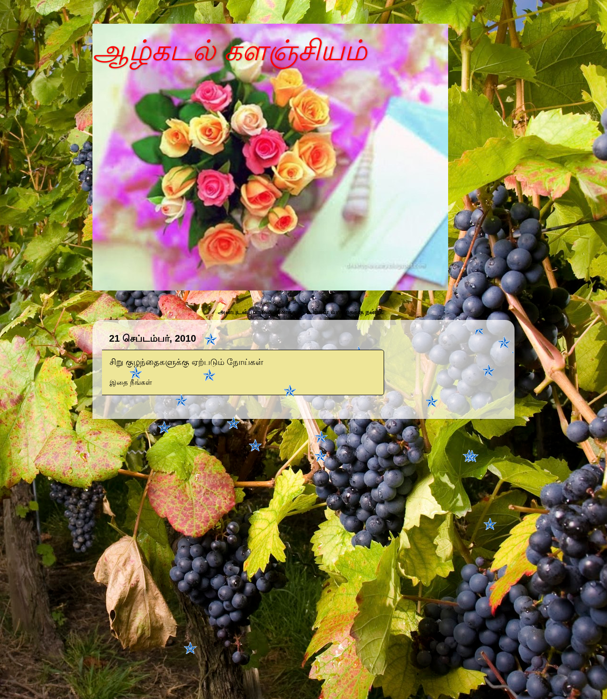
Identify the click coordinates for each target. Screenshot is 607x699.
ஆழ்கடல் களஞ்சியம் (229, 50)
